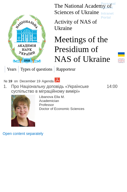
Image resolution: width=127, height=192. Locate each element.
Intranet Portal (107, 15)
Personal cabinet (108, 6)
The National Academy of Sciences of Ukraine (83, 9)
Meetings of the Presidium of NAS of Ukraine (82, 49)
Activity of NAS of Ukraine (75, 25)
